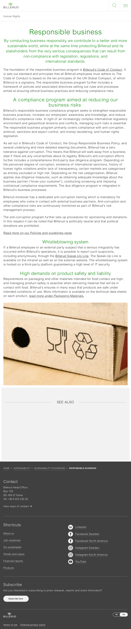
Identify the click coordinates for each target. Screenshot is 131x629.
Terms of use (10, 625)
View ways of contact (16, 506)
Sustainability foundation (49, 468)
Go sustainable (12, 547)
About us (8, 533)
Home (6, 468)
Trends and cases (13, 554)
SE (116, 614)
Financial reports (13, 560)
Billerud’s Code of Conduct (102, 69)
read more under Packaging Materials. (56, 296)
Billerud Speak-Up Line (72, 256)
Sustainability (22, 468)
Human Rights (11, 16)
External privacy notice (33, 625)
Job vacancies (12, 540)
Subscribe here (16, 599)
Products (8, 567)
